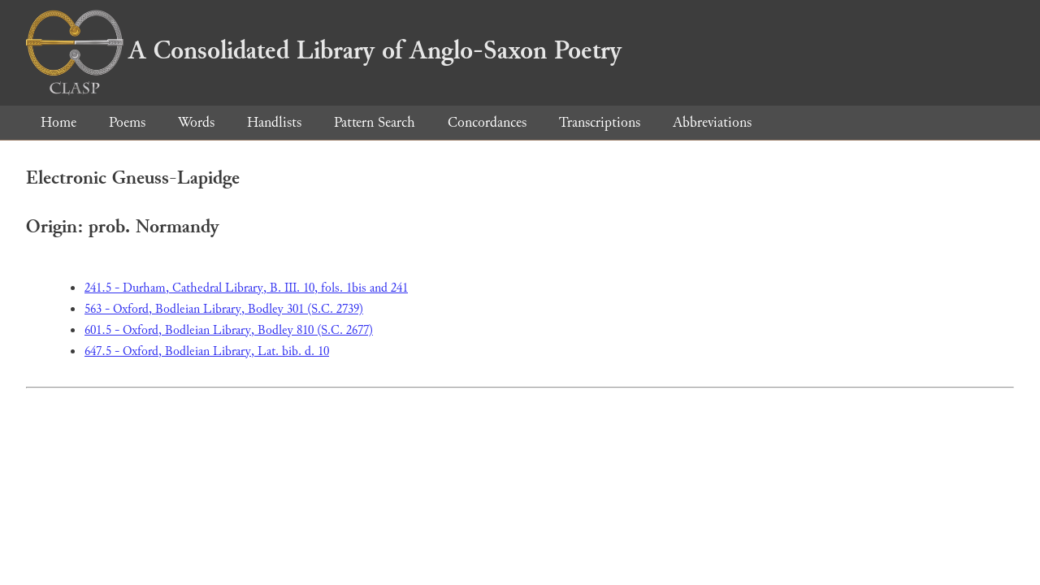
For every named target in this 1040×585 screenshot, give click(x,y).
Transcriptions (599, 122)
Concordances (487, 122)
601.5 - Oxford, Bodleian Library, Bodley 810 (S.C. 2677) (228, 330)
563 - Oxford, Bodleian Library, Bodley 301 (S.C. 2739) (223, 309)
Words (196, 122)
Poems (127, 122)
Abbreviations (712, 122)
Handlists (274, 122)
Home (58, 122)
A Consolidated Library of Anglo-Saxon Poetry (324, 50)
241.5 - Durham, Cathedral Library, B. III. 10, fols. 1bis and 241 (246, 288)
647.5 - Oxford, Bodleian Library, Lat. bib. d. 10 (206, 351)
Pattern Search (374, 122)
